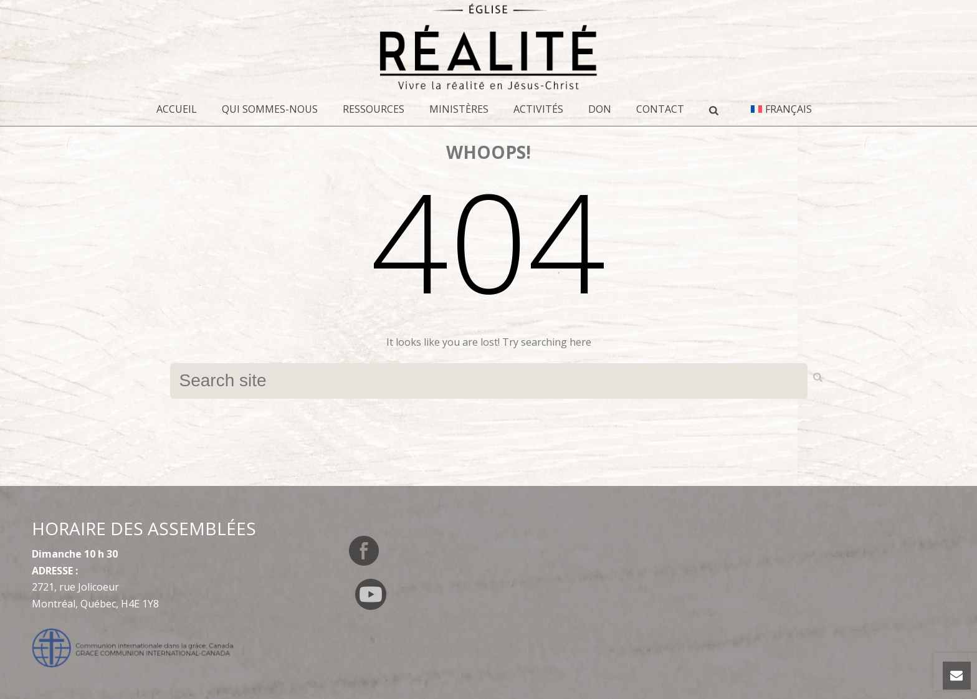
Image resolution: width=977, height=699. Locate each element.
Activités (538, 109)
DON (599, 109)
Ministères (458, 109)
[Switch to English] (373, 527)
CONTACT (660, 109)
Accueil (176, 109)
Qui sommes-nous (270, 109)
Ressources (373, 109)
